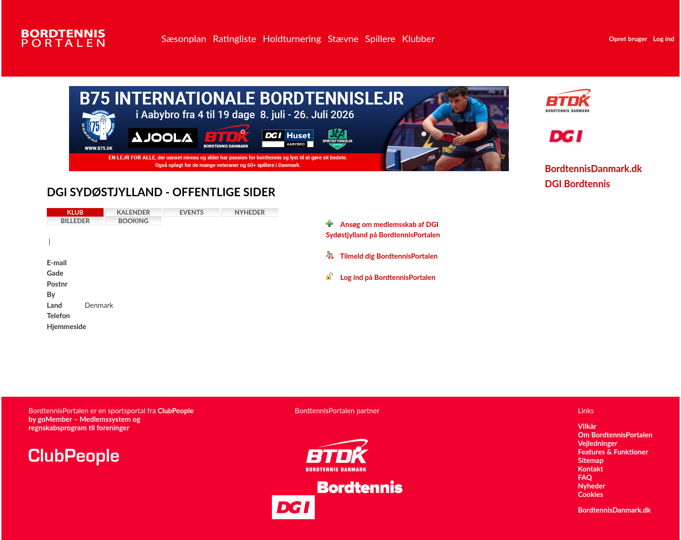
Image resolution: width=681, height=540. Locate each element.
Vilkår (587, 426)
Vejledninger (597, 443)
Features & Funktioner (613, 451)
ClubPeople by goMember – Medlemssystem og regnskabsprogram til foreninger (110, 419)
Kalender (133, 212)
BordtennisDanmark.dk (593, 168)
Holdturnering (292, 38)
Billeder (75, 221)
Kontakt (590, 468)
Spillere (380, 38)
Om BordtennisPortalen (615, 434)
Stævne (343, 38)
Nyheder (250, 212)
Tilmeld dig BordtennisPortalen (381, 256)
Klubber (418, 38)
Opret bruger (628, 39)
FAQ (585, 477)
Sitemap (590, 460)
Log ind (663, 39)
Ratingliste (234, 38)
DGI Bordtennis (577, 183)
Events (192, 212)
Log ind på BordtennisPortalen (381, 277)
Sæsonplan (183, 38)
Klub (75, 212)
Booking (133, 221)
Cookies (590, 494)
